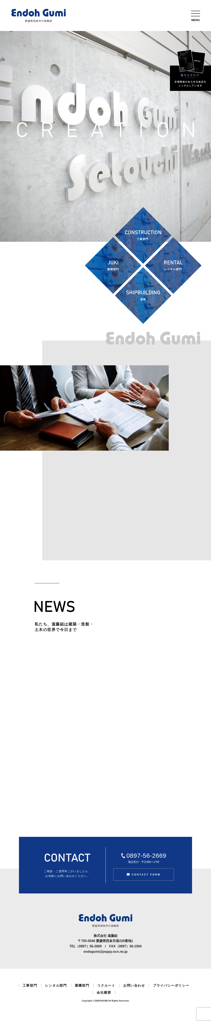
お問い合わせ (134, 985)
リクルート (106, 985)
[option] (84, 408)
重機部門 (82, 985)
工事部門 (30, 985)
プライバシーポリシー (171, 985)
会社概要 (104, 992)
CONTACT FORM (144, 874)
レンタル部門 (56, 985)
